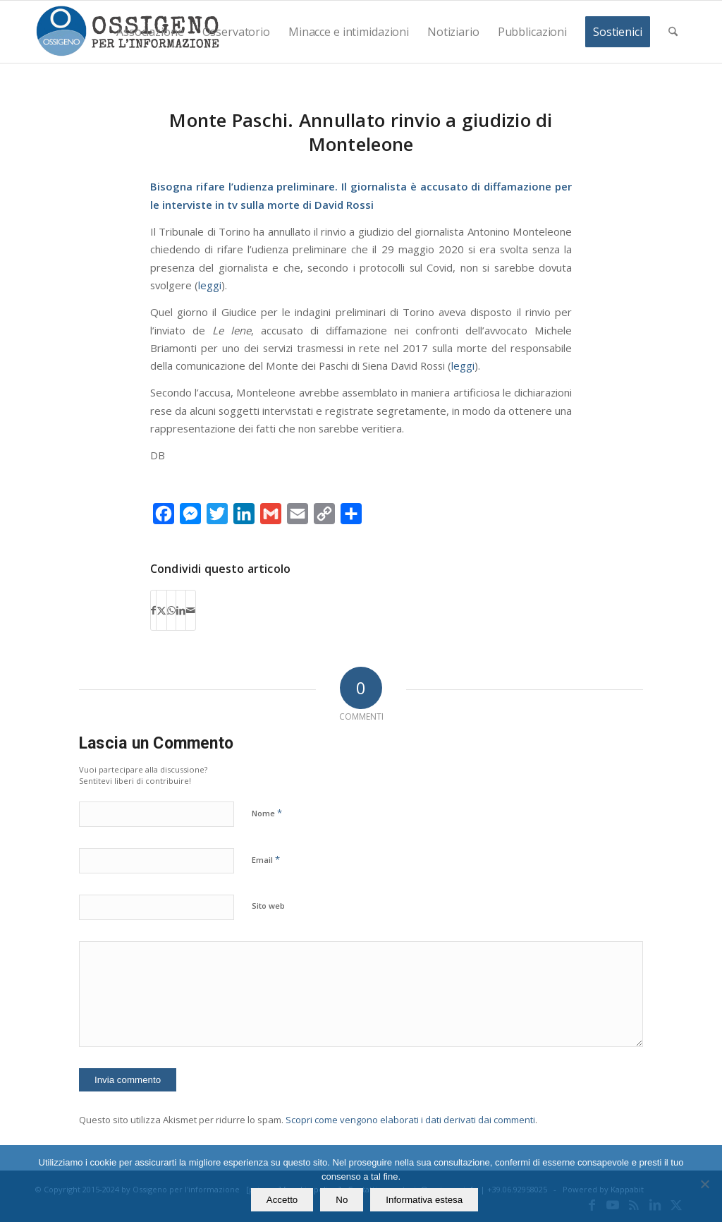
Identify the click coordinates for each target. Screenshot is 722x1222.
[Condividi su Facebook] (153, 610)
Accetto (282, 1199)
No (342, 1199)
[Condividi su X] (161, 610)
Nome (267, 812)
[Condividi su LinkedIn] (180, 610)
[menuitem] (149, 32)
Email (266, 859)
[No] (704, 1184)
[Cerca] (673, 32)
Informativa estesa (424, 1199)
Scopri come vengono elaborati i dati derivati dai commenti (410, 1119)
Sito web (268, 905)
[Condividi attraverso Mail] (190, 610)
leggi (209, 285)
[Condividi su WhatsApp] (171, 610)
